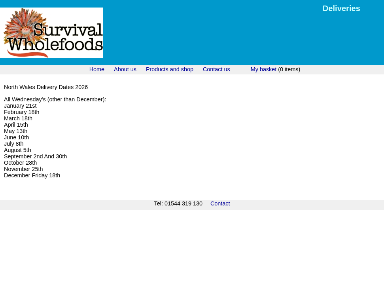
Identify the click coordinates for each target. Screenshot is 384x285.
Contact (220, 203)
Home (96, 69)
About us (125, 69)
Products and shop (169, 69)
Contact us (216, 69)
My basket (264, 69)
